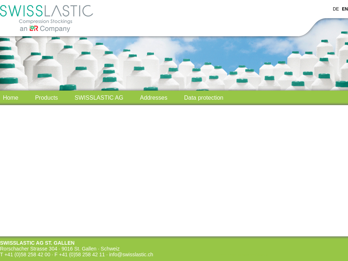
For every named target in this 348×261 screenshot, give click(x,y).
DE (336, 9)
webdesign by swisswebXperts (243, 255)
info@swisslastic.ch (131, 254)
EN (345, 9)
